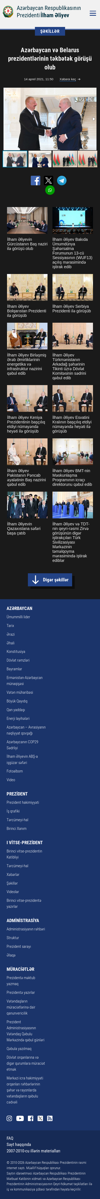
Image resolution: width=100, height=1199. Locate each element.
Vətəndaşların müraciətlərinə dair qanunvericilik (21, 1007)
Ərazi (11, 634)
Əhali (10, 643)
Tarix (10, 625)
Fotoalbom (15, 771)
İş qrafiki (13, 811)
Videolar (13, 891)
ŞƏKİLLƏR (50, 31)
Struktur (13, 937)
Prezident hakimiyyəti (23, 802)
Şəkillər (12, 883)
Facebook (30, 1118)
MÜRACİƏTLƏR (20, 969)
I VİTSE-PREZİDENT (25, 842)
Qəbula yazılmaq (19, 1048)
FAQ (10, 1138)
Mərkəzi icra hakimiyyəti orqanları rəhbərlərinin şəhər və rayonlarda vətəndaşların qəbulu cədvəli (25, 1090)
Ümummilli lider (18, 617)
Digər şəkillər (56, 580)
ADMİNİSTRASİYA (23, 920)
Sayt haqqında (19, 1144)
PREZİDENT (17, 794)
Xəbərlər (13, 874)
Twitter (40, 1118)
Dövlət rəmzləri (18, 660)
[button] (93, 119)
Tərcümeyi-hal (17, 819)
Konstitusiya (16, 651)
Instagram (9, 1118)
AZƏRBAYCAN (19, 608)
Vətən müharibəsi (20, 692)
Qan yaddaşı (16, 709)
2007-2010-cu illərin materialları (33, 1150)
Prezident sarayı (19, 946)
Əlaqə (11, 955)
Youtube (20, 1118)
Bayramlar (14, 669)
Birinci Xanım (16, 828)
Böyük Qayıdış (17, 701)
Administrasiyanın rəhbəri (26, 929)
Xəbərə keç (68, 79)
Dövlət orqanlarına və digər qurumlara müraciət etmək (26, 1063)
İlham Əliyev (54, 15)
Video (11, 779)
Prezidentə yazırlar (21, 992)
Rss (49, 1118)
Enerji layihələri (18, 718)
